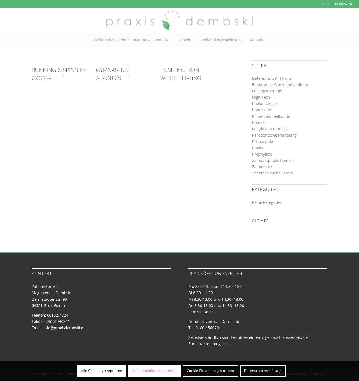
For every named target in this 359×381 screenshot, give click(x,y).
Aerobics (108, 78)
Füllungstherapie (267, 90)
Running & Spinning (60, 70)
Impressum (262, 109)
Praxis (257, 147)
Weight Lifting (180, 78)
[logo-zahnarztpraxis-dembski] (179, 20)
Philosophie (262, 141)
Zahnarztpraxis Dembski (274, 160)
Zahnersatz (262, 166)
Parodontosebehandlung (274, 135)
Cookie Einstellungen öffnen (210, 370)
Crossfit (43, 78)
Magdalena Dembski (270, 128)
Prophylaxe (262, 154)
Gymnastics (112, 70)
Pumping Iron (179, 70)
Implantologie (264, 103)
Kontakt (259, 122)
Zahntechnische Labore (273, 173)
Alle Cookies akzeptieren (102, 370)
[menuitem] (131, 40)
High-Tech (261, 97)
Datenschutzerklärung (272, 78)
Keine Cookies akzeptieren (154, 370)
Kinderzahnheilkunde (271, 116)
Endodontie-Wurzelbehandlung (280, 84)
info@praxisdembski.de (64, 327)
